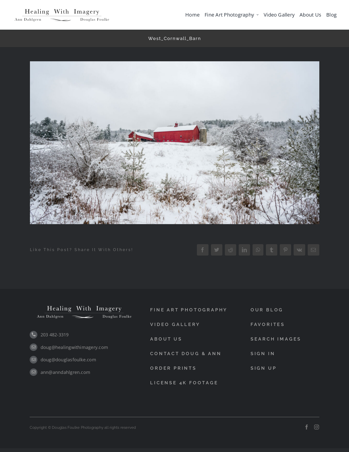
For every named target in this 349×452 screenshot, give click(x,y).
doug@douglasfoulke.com (68, 360)
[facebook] (306, 427)
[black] (61, 9)
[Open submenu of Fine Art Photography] (257, 15)
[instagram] (316, 427)
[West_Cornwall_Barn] (174, 142)
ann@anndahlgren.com (66, 372)
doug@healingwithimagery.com (74, 347)
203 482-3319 (55, 335)
